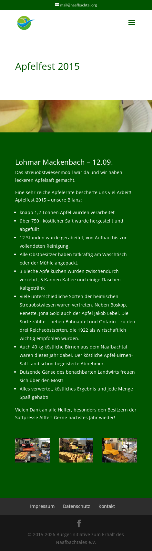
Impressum (42, 506)
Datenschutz (76, 506)
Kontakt (106, 506)
